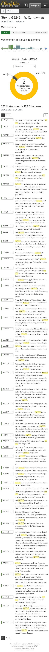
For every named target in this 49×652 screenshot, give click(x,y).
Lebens (31, 447)
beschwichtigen (20, 161)
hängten (41, 508)
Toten (35, 450)
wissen (26, 262)
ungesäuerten (19, 566)
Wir (18, 184)
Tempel (17, 187)
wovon (41, 441)
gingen (29, 429)
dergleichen (30, 611)
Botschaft (18, 526)
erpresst (18, 206)
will (16, 288)
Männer (28, 532)
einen (31, 305)
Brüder (41, 591)
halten (36, 611)
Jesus (43, 135)
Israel (17, 244)
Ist (28, 268)
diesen (43, 184)
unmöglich (33, 468)
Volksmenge (21, 373)
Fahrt (31, 586)
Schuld (33, 120)
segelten (27, 563)
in (23, 167)
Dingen (43, 474)
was (27, 149)
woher (44, 349)
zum (26, 329)
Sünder (19, 337)
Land (24, 503)
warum (33, 532)
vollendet (18, 588)
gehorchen (33, 479)
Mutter (40, 271)
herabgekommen (27, 276)
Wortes (20, 485)
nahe (46, 630)
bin (22, 389)
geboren (18, 305)
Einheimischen (32, 600)
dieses (17, 223)
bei (38, 244)
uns (24, 120)
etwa (30, 220)
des (26, 380)
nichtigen (35, 540)
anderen (17, 192)
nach (27, 415)
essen (17, 215)
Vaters (33, 300)
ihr (40, 161)
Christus (18, 378)
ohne (43, 161)
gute (41, 523)
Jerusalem (18, 506)
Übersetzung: (24, 62)
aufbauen (24, 192)
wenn (20, 155)
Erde (28, 546)
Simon (17, 424)
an (24, 175)
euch (35, 523)
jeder (36, 435)
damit (37, 397)
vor (25, 494)
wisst (28, 259)
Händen (29, 187)
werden (20, 152)
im (31, 483)
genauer (41, 628)
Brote (26, 217)
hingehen (36, 220)
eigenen (17, 438)
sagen (20, 129)
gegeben (27, 397)
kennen (21, 273)
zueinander (36, 286)
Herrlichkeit (25, 404)
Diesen (17, 441)
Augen (24, 320)
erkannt (41, 280)
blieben (17, 594)
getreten (33, 167)
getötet (17, 450)
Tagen (33, 189)
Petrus (27, 144)
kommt (17, 633)
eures (29, 300)
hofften (27, 241)
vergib (20, 120)
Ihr (16, 259)
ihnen (29, 203)
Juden (23, 265)
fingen (38, 431)
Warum (25, 129)
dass (20, 220)
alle (42, 253)
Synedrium (39, 622)
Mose (38, 346)
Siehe (16, 147)
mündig (33, 323)
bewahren (27, 619)
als (20, 217)
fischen (17, 426)
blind (19, 331)
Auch (37, 426)
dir (16, 149)
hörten (23, 184)
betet (19, 259)
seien (16, 400)
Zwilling (34, 364)
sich (33, 135)
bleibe (23, 378)
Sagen (17, 311)
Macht (17, 622)
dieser (17, 238)
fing (21, 175)
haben (38, 215)
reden (25, 325)
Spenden (32, 649)
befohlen (39, 497)
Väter (34, 526)
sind (30, 303)
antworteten (26, 309)
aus (20, 253)
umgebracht (43, 506)
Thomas (25, 364)
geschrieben (33, 608)
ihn (43, 138)
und (16, 120)
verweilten (27, 571)
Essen (37, 223)
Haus (28, 167)
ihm (45, 127)
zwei (33, 217)
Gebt (34, 212)
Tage (21, 571)
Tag (31, 247)
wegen (32, 456)
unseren (21, 123)
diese (45, 389)
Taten (34, 235)
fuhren (17, 577)
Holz (35, 508)
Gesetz (28, 375)
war (22, 331)
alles (31, 147)
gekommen (29, 491)
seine (19, 169)
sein (16, 343)
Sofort (17, 489)
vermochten (19, 560)
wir (36, 129)
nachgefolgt (21, 149)
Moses (39, 343)
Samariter (18, 314)
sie (33, 395)
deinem (38, 395)
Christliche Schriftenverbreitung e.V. (23, 646)
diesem (23, 349)
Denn (16, 253)
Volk (25, 223)
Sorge (17, 163)
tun (43, 201)
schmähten (24, 340)
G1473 (5, 33)
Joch (18, 554)
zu (38, 155)
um (36, 255)
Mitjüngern (28, 367)
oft (23, 132)
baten (34, 597)
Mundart (24, 438)
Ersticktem (43, 616)
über (44, 323)
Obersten (18, 625)
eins (43, 397)
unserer (42, 435)
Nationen (42, 606)
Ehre (18, 334)
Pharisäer (18, 132)
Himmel (17, 276)
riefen (19, 329)
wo (41, 568)
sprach (36, 144)
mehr (16, 217)
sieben (17, 571)
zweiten (31, 329)
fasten (30, 129)
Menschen (44, 329)
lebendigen (34, 543)
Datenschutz (25, 649)
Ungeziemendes (36, 238)
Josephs (21, 271)
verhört (35, 459)
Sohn (16, 271)
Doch (30, 244)
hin (44, 424)
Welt (37, 389)
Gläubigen (29, 606)
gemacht (35, 187)
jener (29, 431)
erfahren (18, 630)
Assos (28, 577)
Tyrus (39, 586)
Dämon (35, 314)
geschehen (18, 249)
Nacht (33, 431)
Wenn (17, 456)
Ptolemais (18, 591)
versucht (29, 552)
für (30, 135)
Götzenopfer (19, 616)
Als (16, 597)
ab (38, 566)
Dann (16, 127)
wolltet (24, 628)
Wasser (37, 512)
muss (41, 415)
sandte (25, 489)
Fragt (21, 323)
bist (35, 282)
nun (37, 149)
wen (26, 462)
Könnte (17, 512)
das (40, 262)
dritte (28, 247)
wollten (25, 580)
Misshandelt (36, 203)
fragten (43, 167)
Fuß (35, 582)
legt (39, 554)
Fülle (28, 253)
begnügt (34, 206)
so (34, 580)
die (26, 127)
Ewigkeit (30, 378)
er (21, 167)
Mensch (44, 334)
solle (26, 244)
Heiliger (17, 395)
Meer (38, 546)
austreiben (22, 141)
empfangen (19, 235)
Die (16, 286)
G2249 (10, 11)
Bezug (18, 606)
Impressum (18, 649)
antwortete (21, 144)
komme (35, 392)
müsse (17, 383)
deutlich (24, 625)
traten (19, 135)
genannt (42, 364)
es (41, 217)
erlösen (21, 244)
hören (23, 435)
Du (43, 340)
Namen (44, 395)
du (19, 282)
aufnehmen (19, 580)
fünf (22, 217)
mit (24, 187)
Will (27, 291)
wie (39, 120)
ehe (40, 630)
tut (18, 300)
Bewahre (28, 395)
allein (37, 135)
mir (21, 397)
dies (23, 155)
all (40, 244)
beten (17, 262)
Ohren (41, 155)
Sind (40, 358)
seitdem (38, 247)
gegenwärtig (35, 494)
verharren (26, 485)
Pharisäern (28, 355)
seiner (24, 253)
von (20, 355)
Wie (26, 273)
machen (32, 161)
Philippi (34, 566)
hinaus (35, 429)
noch (31, 557)
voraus (32, 574)
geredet (43, 346)
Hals (27, 554)
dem (27, 155)
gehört (33, 375)
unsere (28, 120)
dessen (27, 271)
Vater (32, 271)
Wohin (43, 286)
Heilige (25, 282)
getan (44, 238)
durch (39, 303)
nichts (28, 238)
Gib (42, 331)
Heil (43, 262)
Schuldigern (29, 123)
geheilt (35, 462)
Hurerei (44, 303)
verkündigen (28, 523)
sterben (38, 369)
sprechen (26, 426)
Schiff (20, 431)
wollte (44, 582)
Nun (16, 552)
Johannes (38, 127)
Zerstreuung (43, 291)
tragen (43, 557)
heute (20, 247)
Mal (35, 329)
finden (17, 291)
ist (45, 244)
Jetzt (39, 491)
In (15, 606)
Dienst (44, 483)
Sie (20, 215)
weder (17, 557)
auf (22, 554)
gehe (41, 424)
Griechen (20, 294)
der (22, 187)
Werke (24, 300)
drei (29, 189)
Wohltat (42, 456)
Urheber (21, 447)
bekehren (18, 543)
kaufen (41, 223)
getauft (37, 515)
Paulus (38, 577)
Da (16, 135)
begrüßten (32, 591)
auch (42, 120)
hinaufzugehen (31, 602)
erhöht (38, 380)
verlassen (37, 147)
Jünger (30, 127)
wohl (46, 489)
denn (16, 220)
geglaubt (32, 280)
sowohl (17, 503)
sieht (28, 317)
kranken (22, 459)
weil (22, 417)
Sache (36, 628)
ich (31, 392)
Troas (37, 568)
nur (16, 614)
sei (44, 217)
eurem (17, 209)
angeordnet (19, 582)
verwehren (18, 515)
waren (43, 355)
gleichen (44, 535)
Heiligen (23, 517)
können (29, 141)
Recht (33, 233)
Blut (34, 616)
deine (26, 132)
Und (16, 155)
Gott (39, 305)
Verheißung (19, 529)
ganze (21, 223)
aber (35, 132)
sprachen (21, 138)
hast (39, 314)
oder (45, 317)
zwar (26, 233)
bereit (36, 630)
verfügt (44, 608)
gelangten (30, 588)
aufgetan (30, 320)
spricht (27, 424)
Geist (30, 477)
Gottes (30, 282)
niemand (24, 206)
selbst (20, 325)
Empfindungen (20, 538)
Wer (22, 383)
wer (16, 320)
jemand (26, 512)
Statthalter (33, 155)
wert (38, 235)
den (19, 265)
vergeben (36, 123)
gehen (24, 288)
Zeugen (23, 444)
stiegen (43, 429)
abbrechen (18, 189)
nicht (44, 132)
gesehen (20, 470)
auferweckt (35, 441)
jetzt (24, 317)
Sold (21, 209)
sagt (29, 273)
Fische (38, 217)
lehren (17, 297)
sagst (42, 378)
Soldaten (35, 198)
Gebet (34, 483)
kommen (22, 127)
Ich (35, 184)
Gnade (32, 255)
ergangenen (41, 526)
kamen (45, 566)
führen (44, 625)
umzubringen (28, 633)
